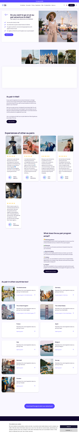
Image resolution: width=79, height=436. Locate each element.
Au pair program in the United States (63, 313)
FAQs (42, 5)
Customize (69, 430)
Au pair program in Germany (61, 295)
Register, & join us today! (51, 271)
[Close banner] (78, 1)
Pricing (32, 5)
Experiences (37, 5)
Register (71, 5)
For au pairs (27, 5)
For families (22, 5)
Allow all (69, 426)
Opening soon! (19, 331)
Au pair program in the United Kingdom (25, 313)
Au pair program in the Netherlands (24, 295)
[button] (66, 5)
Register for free (9, 34)
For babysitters (47, 5)
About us (53, 5)
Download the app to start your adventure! (39, 407)
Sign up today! (12, 121)
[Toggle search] (63, 5)
